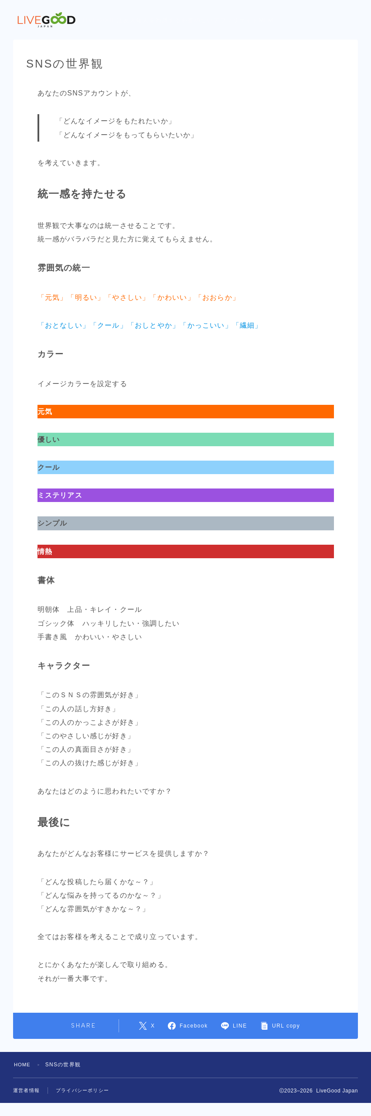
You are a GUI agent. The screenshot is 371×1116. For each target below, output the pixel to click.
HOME (23, 1065)
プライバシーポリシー (82, 1090)
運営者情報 (26, 1090)
